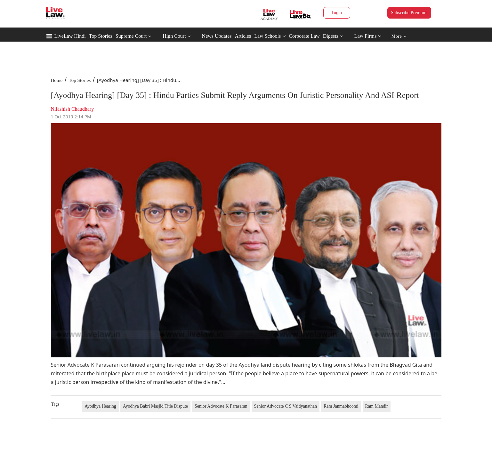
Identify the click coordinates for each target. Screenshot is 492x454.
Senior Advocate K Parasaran (221, 406)
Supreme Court (131, 36)
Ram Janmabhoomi (341, 406)
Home (57, 80)
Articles (243, 36)
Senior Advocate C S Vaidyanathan (285, 406)
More (399, 36)
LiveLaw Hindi (70, 36)
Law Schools (270, 36)
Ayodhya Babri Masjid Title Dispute (155, 406)
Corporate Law (304, 36)
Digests (330, 36)
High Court (174, 36)
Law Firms (368, 36)
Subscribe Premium (409, 12)
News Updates (217, 36)
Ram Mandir (376, 406)
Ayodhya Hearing (100, 406)
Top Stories (100, 36)
